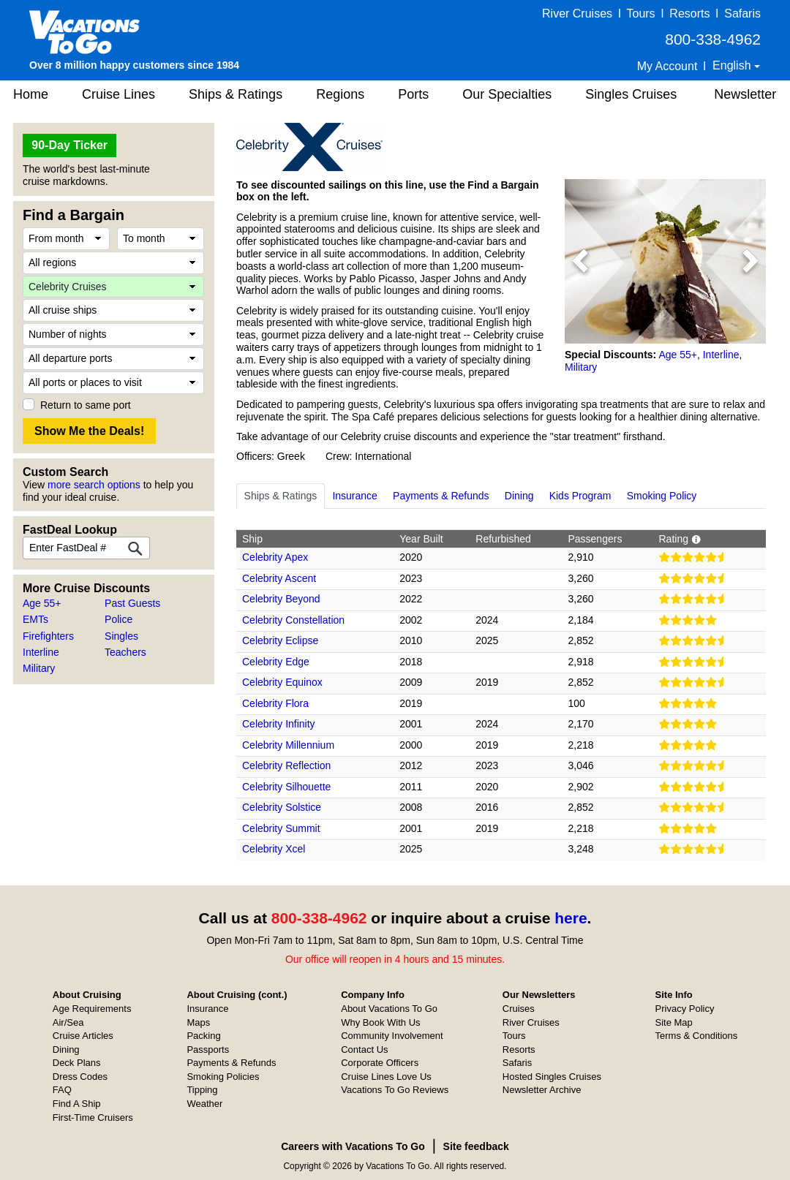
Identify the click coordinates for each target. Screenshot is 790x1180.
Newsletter (745, 94)
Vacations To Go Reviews (394, 1089)
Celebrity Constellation (293, 620)
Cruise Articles (83, 1035)
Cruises (519, 1008)
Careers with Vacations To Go (353, 1146)
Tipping (202, 1089)
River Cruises (577, 13)
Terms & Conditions (696, 1035)
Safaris (742, 13)
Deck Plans (77, 1062)
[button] (580, 261)
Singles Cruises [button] (631, 94)
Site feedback (476, 1146)
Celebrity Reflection (286, 765)
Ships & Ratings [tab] (280, 496)
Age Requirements (92, 1008)
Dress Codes (80, 1076)
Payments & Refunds (231, 1062)
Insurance (207, 1008)
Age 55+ (42, 603)
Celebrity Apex (275, 557)
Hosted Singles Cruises (552, 1076)
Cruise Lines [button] (118, 94)
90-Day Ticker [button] (69, 145)
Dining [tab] (519, 496)
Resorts (689, 13)
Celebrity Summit (281, 828)
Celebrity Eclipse (280, 640)
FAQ (62, 1089)
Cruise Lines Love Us (386, 1076)
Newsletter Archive (542, 1089)
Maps (198, 1022)
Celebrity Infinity (278, 724)
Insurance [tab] (354, 496)
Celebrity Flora (275, 703)
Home (30, 94)
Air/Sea (68, 1022)
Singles (121, 636)
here (570, 917)
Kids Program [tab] (580, 496)
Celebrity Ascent (279, 578)
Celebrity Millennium (288, 745)
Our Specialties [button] (507, 94)
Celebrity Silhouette (286, 787)
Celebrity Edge (275, 661)
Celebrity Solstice (281, 807)
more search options (94, 485)
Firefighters (48, 636)
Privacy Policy (685, 1008)
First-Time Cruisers (93, 1117)
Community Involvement (392, 1035)
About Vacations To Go (389, 1008)
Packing (203, 1035)
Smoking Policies (223, 1076)
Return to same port (85, 405)
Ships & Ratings (235, 94)
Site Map (674, 1022)
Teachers (125, 652)
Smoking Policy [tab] (662, 496)
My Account (667, 66)
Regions (340, 94)
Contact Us (364, 1049)
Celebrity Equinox (282, 682)
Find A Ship (77, 1103)
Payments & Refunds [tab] (441, 496)
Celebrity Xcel (273, 849)
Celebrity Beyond (281, 599)
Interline (41, 652)
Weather (204, 1103)
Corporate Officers (379, 1062)
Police (118, 619)
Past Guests (132, 603)
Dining (66, 1049)
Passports (208, 1049)
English (733, 65)
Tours (640, 13)
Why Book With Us (380, 1022)
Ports (413, 94)
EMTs (35, 619)
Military (39, 668)
